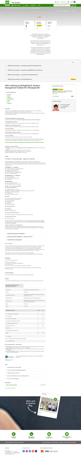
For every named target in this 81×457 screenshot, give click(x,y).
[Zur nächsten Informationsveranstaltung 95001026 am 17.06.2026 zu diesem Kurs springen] (40, 26)
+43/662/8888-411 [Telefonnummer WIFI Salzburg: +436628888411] (9, 452)
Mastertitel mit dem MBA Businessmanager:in (47, 411)
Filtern (73, 62)
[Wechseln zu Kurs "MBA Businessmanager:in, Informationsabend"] (72, 96)
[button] (40, 65)
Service (27, 5)
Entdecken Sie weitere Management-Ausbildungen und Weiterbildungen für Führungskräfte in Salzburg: (24, 142)
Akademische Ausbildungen (16, 8)
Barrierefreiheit (67, 442)
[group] (40, 17)
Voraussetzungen (10, 98)
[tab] (40, 79)
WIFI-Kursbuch (7, 8)
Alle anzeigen (55, 96)
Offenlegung (55, 442)
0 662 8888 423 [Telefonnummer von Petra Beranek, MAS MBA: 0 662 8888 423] (66, 106)
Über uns (33, 5)
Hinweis (8, 100)
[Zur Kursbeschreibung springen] (52, 26)
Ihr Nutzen (9, 94)
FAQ (8, 101)
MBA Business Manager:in (26, 8)
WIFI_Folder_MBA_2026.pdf (11, 384)
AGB (52, 442)
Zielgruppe (9, 97)
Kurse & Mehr (16, 5)
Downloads (9, 103)
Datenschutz (61, 442)
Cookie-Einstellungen (46, 442)
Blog (39, 5)
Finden (73, 5)
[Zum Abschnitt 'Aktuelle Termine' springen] (29, 26)
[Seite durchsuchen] (64, 5)
